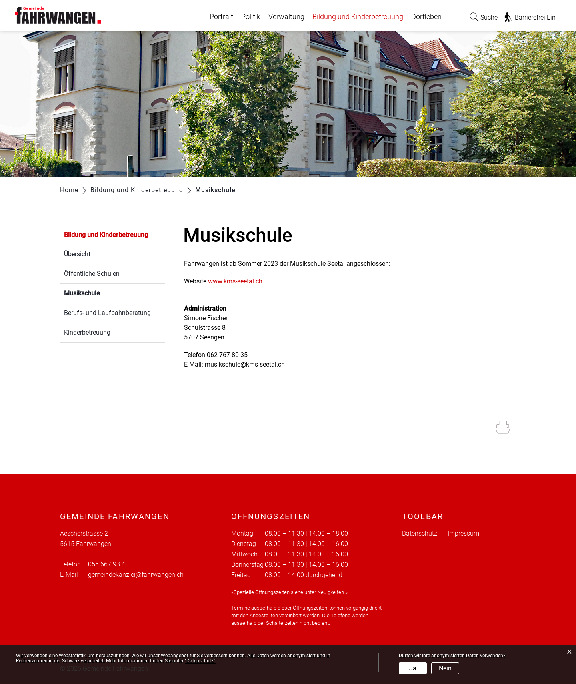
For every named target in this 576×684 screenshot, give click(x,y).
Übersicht (77, 254)
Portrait (221, 17)
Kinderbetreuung (87, 332)
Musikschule (101, 292)
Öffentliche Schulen (92, 273)
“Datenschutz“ (200, 661)
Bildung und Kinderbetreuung (357, 17)
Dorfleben (426, 17)
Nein (445, 668)
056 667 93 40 (108, 564)
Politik (250, 17)
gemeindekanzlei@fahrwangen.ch (136, 574)
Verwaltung (286, 17)
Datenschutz (419, 533)
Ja (412, 668)
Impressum (463, 533)
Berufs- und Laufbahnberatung (107, 313)
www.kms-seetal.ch (239, 281)
